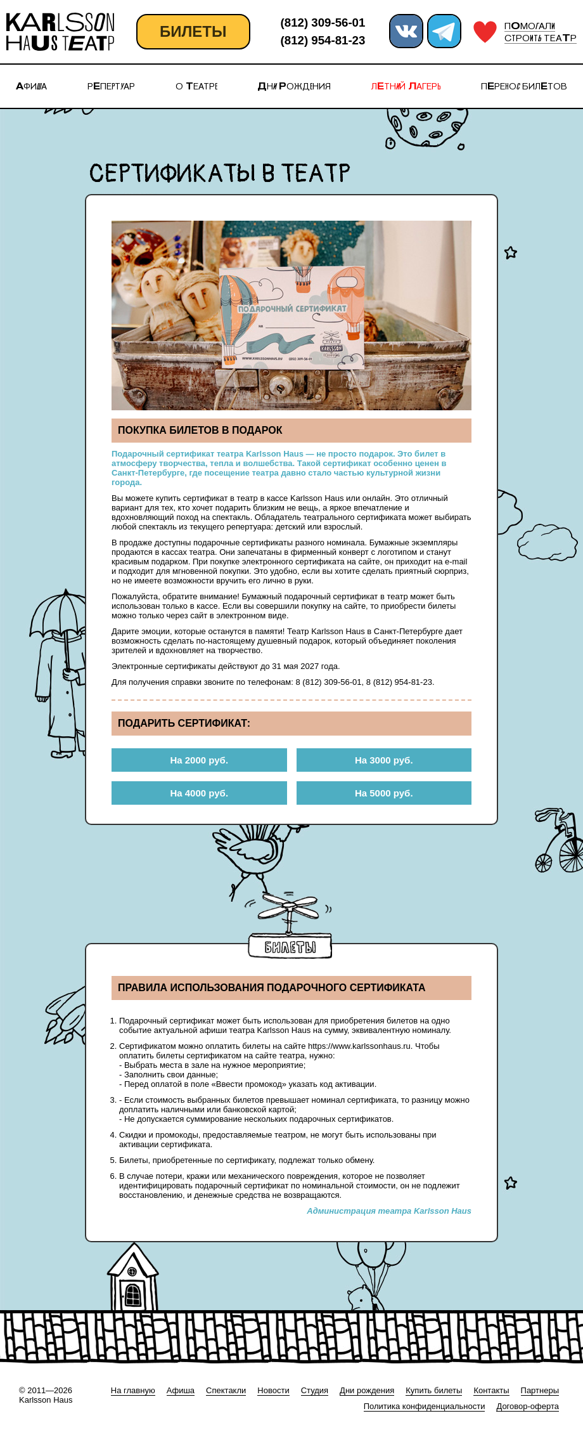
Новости (273, 1390)
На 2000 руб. (199, 760)
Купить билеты (434, 1390)
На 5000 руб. (384, 793)
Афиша (181, 1390)
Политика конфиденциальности (424, 1406)
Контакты (491, 1390)
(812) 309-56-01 (323, 22)
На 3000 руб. (384, 760)
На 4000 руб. (199, 793)
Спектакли (226, 1390)
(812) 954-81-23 (323, 40)
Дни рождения (367, 1390)
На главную (133, 1390)
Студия (314, 1390)
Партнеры (540, 1390)
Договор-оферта (527, 1406)
